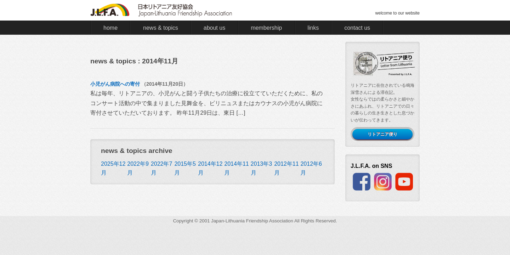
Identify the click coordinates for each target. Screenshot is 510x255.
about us (214, 28)
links (313, 28)
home (110, 28)
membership (266, 28)
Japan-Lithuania (228, 220)
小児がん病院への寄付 (115, 84)
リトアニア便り (382, 134)
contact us (357, 28)
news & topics (160, 28)
